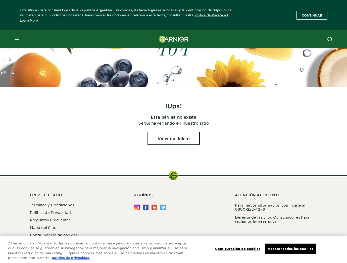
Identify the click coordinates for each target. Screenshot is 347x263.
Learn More (29, 20)
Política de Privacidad (211, 15)
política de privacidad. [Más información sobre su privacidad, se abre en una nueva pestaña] (71, 258)
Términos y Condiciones (52, 205)
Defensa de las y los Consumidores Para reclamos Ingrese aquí (272, 219)
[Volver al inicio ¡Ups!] (173, 138)
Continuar (312, 15)
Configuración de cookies (54, 235)
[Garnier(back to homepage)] (174, 39)
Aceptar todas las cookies (290, 249)
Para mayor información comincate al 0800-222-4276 (270, 207)
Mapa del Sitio (43, 227)
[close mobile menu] (17, 39)
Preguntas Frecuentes (50, 220)
